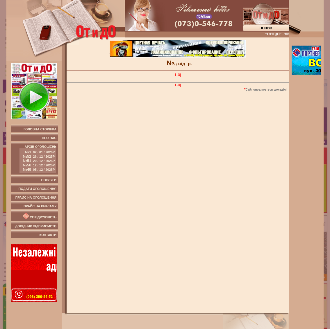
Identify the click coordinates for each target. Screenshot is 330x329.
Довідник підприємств (35, 226)
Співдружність (39, 216)
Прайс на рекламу (40, 206)
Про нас (49, 138)
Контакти (47, 235)
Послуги (48, 180)
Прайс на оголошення (35, 197)
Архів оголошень (37, 159)
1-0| (177, 75)
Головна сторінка (40, 129)
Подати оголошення (38, 188)
